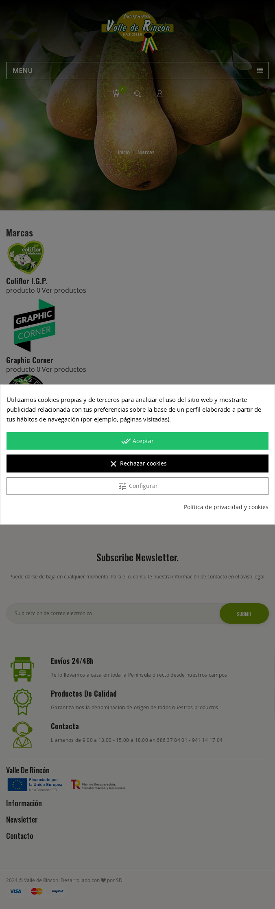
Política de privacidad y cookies (226, 507)
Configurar (138, 486)
